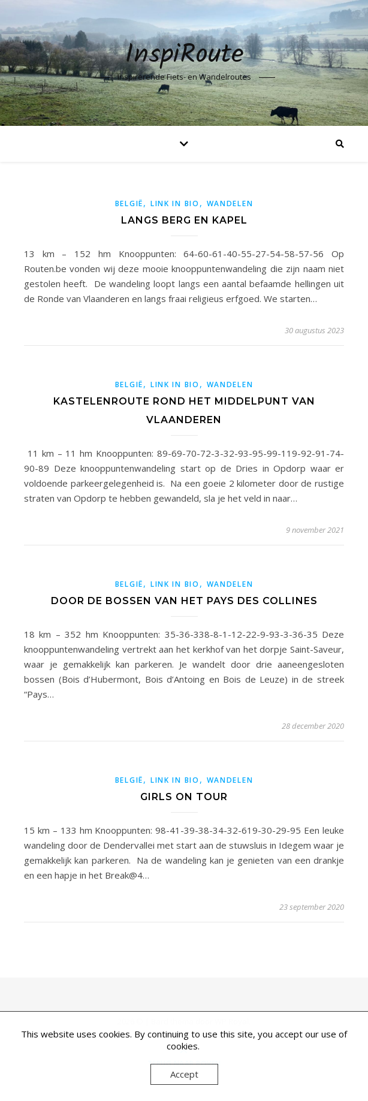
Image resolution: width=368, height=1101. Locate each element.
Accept (184, 1074)
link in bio (175, 203)
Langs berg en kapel (184, 220)
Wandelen (230, 203)
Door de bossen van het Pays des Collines (184, 601)
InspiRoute (184, 55)
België (129, 203)
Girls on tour (184, 797)
